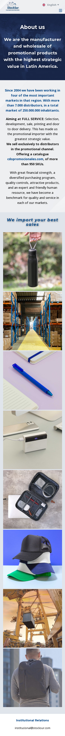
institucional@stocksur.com (32, 728)
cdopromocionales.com (25, 159)
